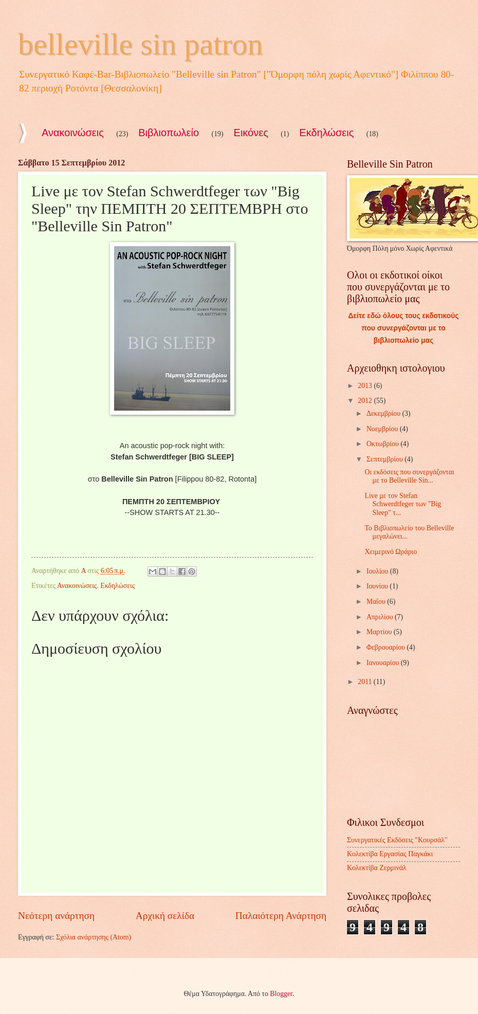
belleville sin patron (140, 44)
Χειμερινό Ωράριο (390, 552)
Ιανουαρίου (383, 663)
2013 (366, 386)
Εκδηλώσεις (326, 132)
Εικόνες (251, 132)
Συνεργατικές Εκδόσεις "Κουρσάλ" (397, 840)
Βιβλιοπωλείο (168, 132)
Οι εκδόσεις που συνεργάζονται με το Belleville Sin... (409, 476)
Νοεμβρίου (383, 429)
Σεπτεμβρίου (385, 459)
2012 (366, 400)
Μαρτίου (380, 632)
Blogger (281, 994)
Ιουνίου (378, 586)
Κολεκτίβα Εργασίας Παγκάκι (390, 854)
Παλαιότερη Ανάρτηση (280, 915)
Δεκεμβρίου (384, 413)
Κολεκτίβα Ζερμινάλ (377, 868)
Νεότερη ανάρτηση (56, 915)
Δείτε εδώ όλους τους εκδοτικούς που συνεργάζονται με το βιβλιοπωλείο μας (403, 328)
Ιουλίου (378, 571)
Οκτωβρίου (383, 444)
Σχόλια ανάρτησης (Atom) (93, 937)
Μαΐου (376, 601)
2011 (366, 682)
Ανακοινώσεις (73, 132)
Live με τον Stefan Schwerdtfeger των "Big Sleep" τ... (402, 504)
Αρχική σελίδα (165, 915)
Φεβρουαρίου (386, 647)
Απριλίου (380, 617)
